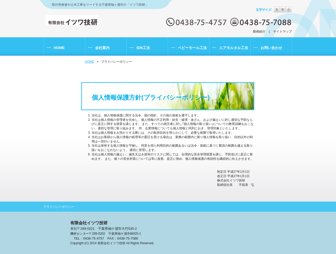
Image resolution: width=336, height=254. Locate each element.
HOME (89, 62)
